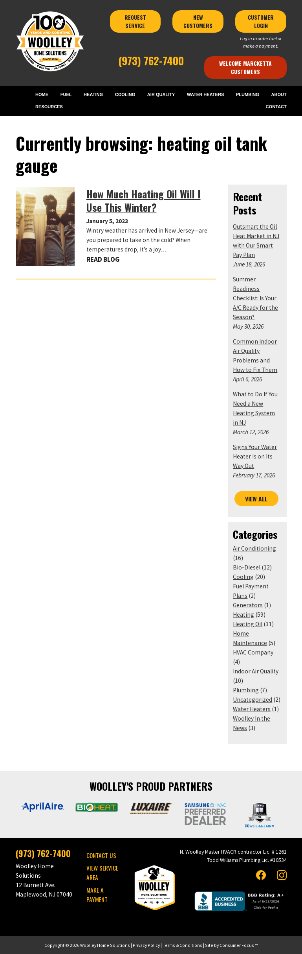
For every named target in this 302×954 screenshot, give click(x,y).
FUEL (66, 94)
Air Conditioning (254, 548)
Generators (248, 605)
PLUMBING (247, 94)
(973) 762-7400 (151, 60)
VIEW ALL (256, 498)
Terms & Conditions (182, 945)
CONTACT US (101, 855)
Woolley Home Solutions (105, 945)
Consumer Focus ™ (239, 945)
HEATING (93, 94)
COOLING (125, 94)
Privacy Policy (146, 945)
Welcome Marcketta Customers (246, 67)
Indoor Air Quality (255, 671)
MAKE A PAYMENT (97, 895)
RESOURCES (49, 106)
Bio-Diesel (246, 567)
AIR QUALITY (161, 94)
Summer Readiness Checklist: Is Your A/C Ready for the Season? (255, 298)
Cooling (243, 577)
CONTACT (276, 106)
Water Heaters (252, 709)
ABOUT (278, 94)
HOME (41, 94)
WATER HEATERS (205, 94)
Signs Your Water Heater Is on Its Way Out (255, 456)
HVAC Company (253, 652)
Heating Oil (247, 624)
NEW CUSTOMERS (198, 21)
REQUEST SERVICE (136, 21)
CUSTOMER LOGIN (261, 21)
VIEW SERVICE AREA (102, 872)
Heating (243, 614)
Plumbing (246, 690)
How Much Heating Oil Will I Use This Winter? (143, 200)
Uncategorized (252, 699)
